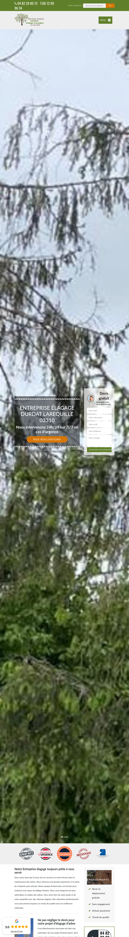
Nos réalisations (47, 439)
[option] (64, 468)
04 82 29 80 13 (25, 3)
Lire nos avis (17, 931)
